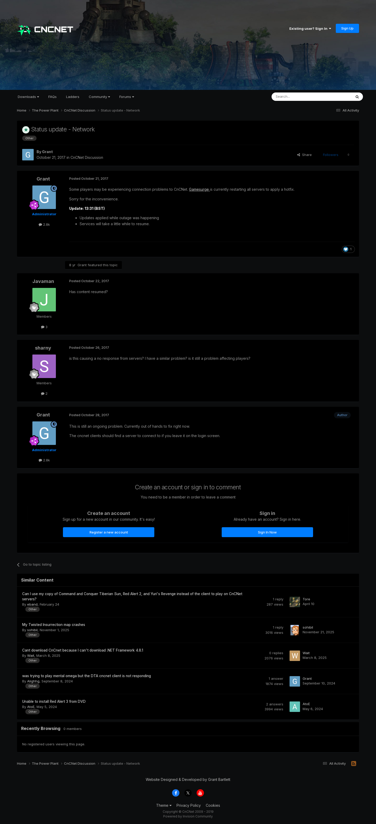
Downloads (28, 97)
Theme (164, 805)
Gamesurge (199, 189)
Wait (30, 655)
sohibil (32, 630)
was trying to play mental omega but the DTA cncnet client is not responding (86, 676)
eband (32, 604)
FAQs (52, 97)
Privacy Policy (189, 805)
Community (99, 97)
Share (304, 155)
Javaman (43, 281)
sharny (43, 348)
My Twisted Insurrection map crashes (53, 625)
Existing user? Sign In (310, 28)
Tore (306, 599)
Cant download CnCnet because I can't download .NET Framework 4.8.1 (82, 650)
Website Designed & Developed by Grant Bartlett (188, 779)
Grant (47, 151)
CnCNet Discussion (86, 157)
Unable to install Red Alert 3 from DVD (54, 701)
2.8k (44, 224)
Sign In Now (267, 532)
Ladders (72, 97)
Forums (126, 97)
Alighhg (33, 681)
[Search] (298, 96)
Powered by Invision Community (188, 816)
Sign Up (347, 28)
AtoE (30, 707)
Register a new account (109, 532)
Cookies (213, 805)
